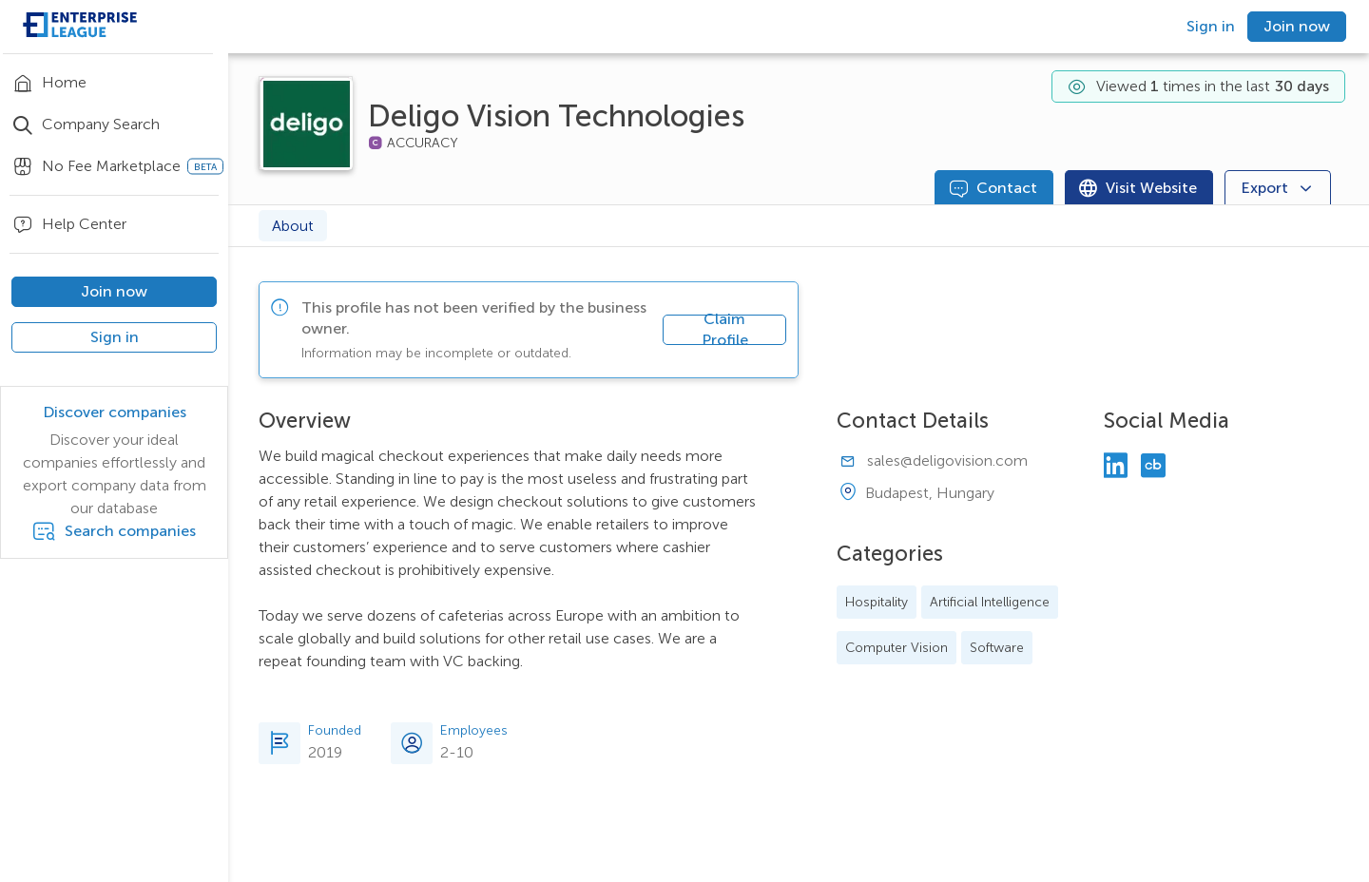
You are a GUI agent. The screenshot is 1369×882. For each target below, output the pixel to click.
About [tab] (293, 226)
